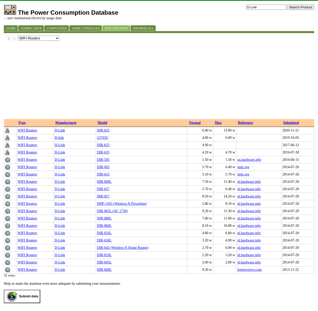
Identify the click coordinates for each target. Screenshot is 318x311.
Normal (195, 123)
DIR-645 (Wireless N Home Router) (123, 248)
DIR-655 (103, 174)
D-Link (60, 130)
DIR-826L (104, 233)
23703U (102, 138)
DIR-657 (103, 189)
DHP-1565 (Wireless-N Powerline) (122, 204)
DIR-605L (104, 262)
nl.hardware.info (249, 182)
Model (102, 123)
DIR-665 (103, 167)
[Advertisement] (159, 81)
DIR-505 (103, 160)
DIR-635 (103, 152)
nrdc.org (243, 167)
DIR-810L (104, 255)
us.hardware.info (249, 160)
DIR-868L (104, 182)
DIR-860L (104, 226)
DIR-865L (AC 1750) (112, 211)
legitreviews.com (249, 270)
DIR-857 (103, 196)
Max (218, 123)
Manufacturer (66, 123)
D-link (59, 138)
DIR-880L (104, 218)
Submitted (291, 123)
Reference (245, 123)
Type (22, 123)
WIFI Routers (27, 130)
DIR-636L (104, 240)
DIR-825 (103, 130)
